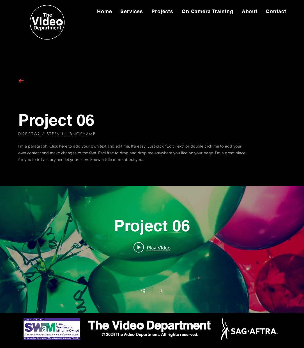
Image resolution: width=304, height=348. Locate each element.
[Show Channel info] (158, 290)
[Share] (146, 290)
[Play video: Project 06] (152, 247)
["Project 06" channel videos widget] (152, 249)
